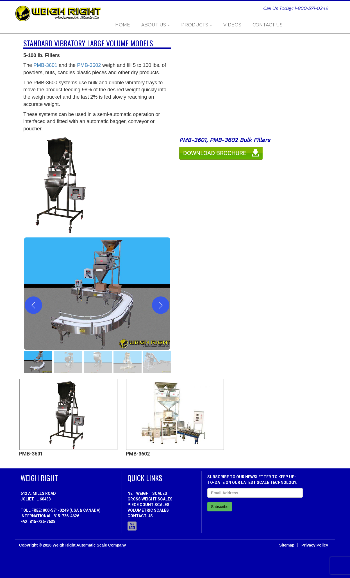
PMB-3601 (45, 65)
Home (122, 25)
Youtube (132, 526)
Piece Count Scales (148, 504)
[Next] (160, 305)
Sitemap (286, 545)
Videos (232, 25)
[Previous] (33, 305)
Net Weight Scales (147, 493)
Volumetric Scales (148, 510)
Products (196, 25)
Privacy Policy (314, 545)
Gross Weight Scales (150, 499)
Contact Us (268, 25)
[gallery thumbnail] (38, 362)
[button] (97, 293)
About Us (155, 25)
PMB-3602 (89, 65)
